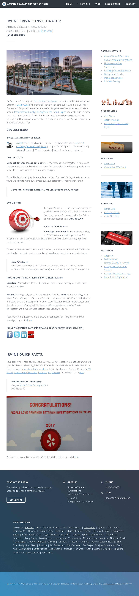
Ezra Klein (32, 372)
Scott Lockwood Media (112, 584)
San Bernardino (57, 545)
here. (29, 320)
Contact (130, 4)
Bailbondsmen (111, 259)
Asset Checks (22, 142)
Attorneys (109, 255)
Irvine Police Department (116, 277)
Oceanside (20, 541)
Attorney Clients (111, 119)
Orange (40, 541)
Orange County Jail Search (116, 262)
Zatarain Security (13, 584)
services (85, 4)
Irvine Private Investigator (45, 101)
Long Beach (31, 538)
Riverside (43, 545)
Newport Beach (118, 538)
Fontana (59, 530)
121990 (34, 584)
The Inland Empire (57, 111)
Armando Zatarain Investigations (27, 4)
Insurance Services (113, 77)
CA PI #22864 (23, 104)
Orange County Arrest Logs (117, 273)
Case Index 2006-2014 (115, 167)
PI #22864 (47, 31)
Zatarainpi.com (44, 584)
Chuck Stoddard (112, 212)
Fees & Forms (113, 4)
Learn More (16, 500)
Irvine (16, 111)
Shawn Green (20, 372)
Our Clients (109, 116)
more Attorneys (111, 216)
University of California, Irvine (34, 369)
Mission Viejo (74, 538)
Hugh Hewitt (54, 372)
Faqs (97, 4)
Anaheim (29, 527)
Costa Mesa (89, 527)
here (81, 372)
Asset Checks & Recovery (116, 56)
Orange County (27, 111)
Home (69, 4)
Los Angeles (42, 111)
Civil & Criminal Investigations (118, 59)
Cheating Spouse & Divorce (117, 70)
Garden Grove (84, 530)
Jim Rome (42, 372)
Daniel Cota (110, 208)
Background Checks (113, 74)
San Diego (88, 545)
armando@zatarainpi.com (118, 497)
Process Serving (112, 81)
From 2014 (109, 163)
